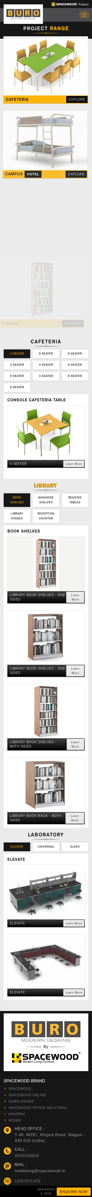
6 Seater (46, 353)
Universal (46, 846)
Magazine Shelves (46, 500)
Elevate (17, 846)
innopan (17, 1114)
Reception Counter (46, 516)
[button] (46, 464)
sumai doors (21, 1101)
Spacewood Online (27, 1095)
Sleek (75, 846)
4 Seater (17, 353)
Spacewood (20, 1089)
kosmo (15, 1120)
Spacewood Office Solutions (38, 1108)
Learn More (74, 464)
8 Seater (75, 353)
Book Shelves (17, 500)
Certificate (28, 1181)
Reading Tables (75, 500)
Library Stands (17, 516)
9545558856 (27, 1155)
